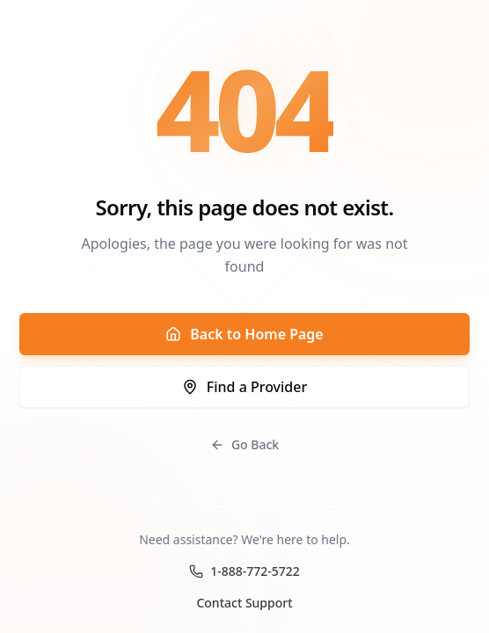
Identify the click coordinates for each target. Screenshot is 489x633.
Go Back (244, 444)
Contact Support (244, 602)
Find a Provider (244, 387)
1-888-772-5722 (244, 571)
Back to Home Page (244, 334)
